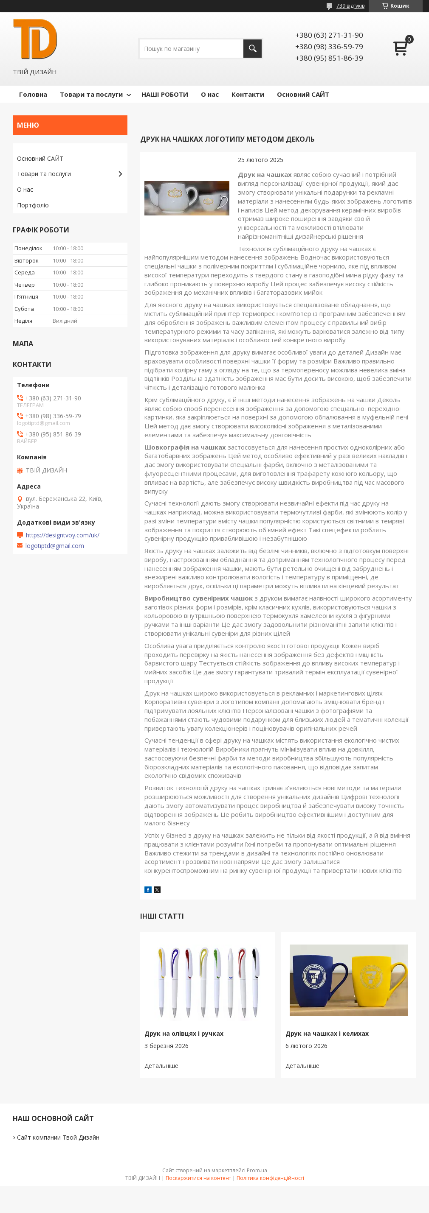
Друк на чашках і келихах (327, 1033)
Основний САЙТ (303, 94)
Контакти (247, 94)
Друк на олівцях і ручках (183, 1033)
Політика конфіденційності (270, 1178)
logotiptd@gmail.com (54, 546)
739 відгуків (350, 5)
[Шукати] (252, 48)
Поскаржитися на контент (198, 1178)
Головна (33, 94)
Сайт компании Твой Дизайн (58, 1137)
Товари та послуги (91, 94)
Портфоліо (33, 205)
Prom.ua (257, 1170)
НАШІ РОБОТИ (164, 94)
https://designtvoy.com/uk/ (62, 535)
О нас (210, 94)
